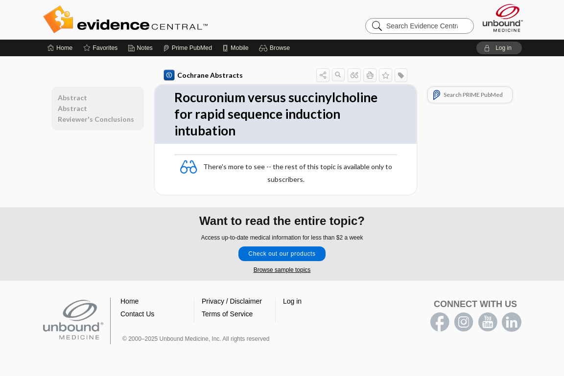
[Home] (59, 48)
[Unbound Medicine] (502, 17)
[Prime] (187, 48)
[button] (276, 48)
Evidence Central (164, 19)
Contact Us (137, 314)
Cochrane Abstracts (203, 75)
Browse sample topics (282, 269)
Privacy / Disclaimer (232, 301)
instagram (463, 322)
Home (129, 301)
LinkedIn (511, 322)
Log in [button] (292, 301)
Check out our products (281, 253)
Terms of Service (227, 314)
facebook (439, 322)
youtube (487, 322)
